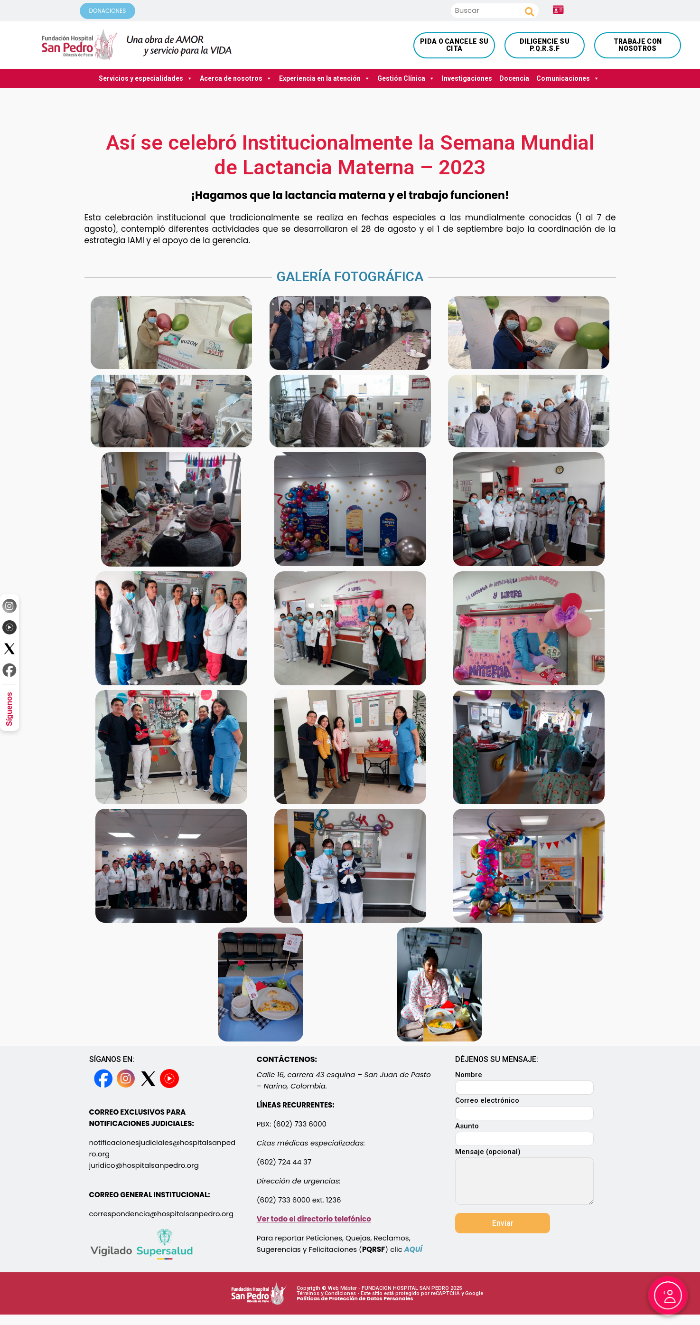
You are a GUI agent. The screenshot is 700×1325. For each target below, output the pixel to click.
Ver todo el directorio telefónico (314, 1219)
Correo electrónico (524, 1107)
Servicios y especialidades (146, 78)
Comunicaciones (567, 78)
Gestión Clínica (406, 78)
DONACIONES (107, 11)
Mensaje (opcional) (524, 1177)
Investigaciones (467, 78)
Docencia (514, 78)
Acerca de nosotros (236, 78)
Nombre (524, 1081)
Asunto (524, 1133)
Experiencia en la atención (324, 78)
